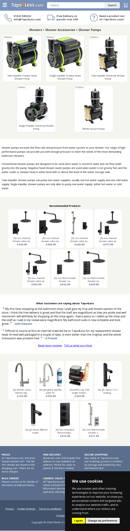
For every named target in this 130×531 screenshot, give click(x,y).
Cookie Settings (26, 509)
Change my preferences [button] (102, 520)
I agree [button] (78, 520)
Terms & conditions (50, 509)
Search (112, 5)
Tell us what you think (78, 346)
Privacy (9, 509)
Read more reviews (50, 346)
